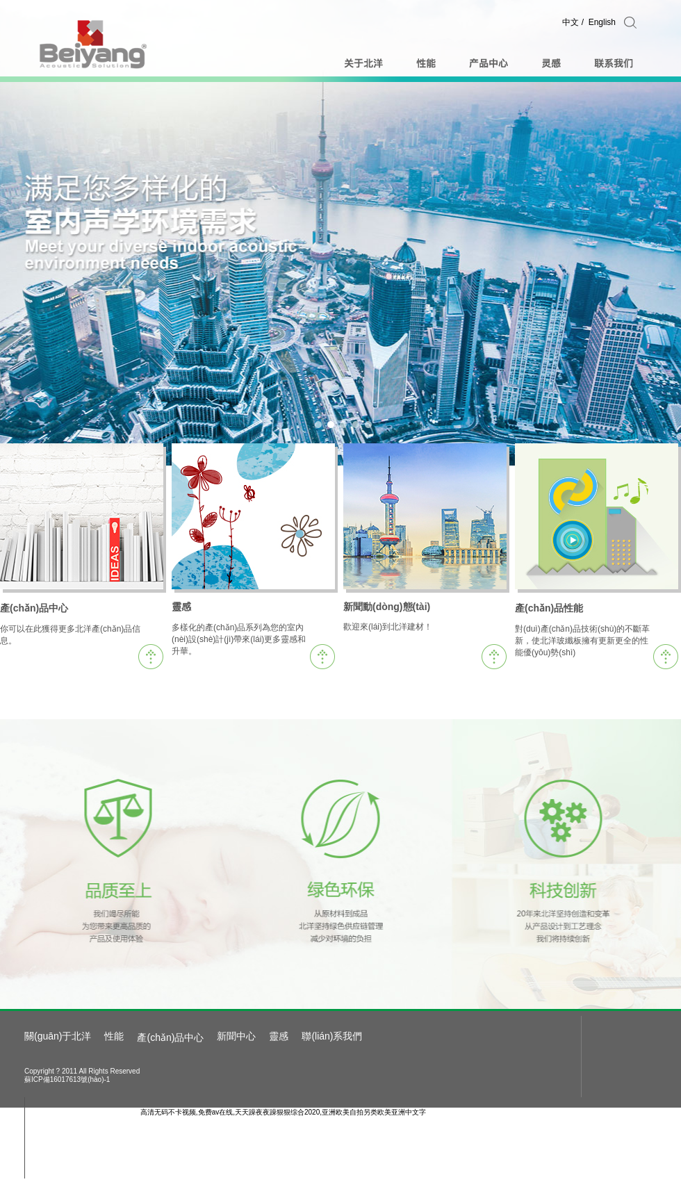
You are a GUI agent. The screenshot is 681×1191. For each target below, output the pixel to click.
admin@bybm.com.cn (106, 1133)
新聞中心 (236, 1036)
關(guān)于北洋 (57, 1036)
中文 (570, 22)
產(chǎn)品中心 (170, 1037)
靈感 (278, 1036)
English (602, 22)
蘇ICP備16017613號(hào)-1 (67, 1079)
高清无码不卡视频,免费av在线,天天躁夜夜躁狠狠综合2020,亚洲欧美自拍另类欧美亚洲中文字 (283, 1112)
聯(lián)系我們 (332, 1036)
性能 (114, 1036)
